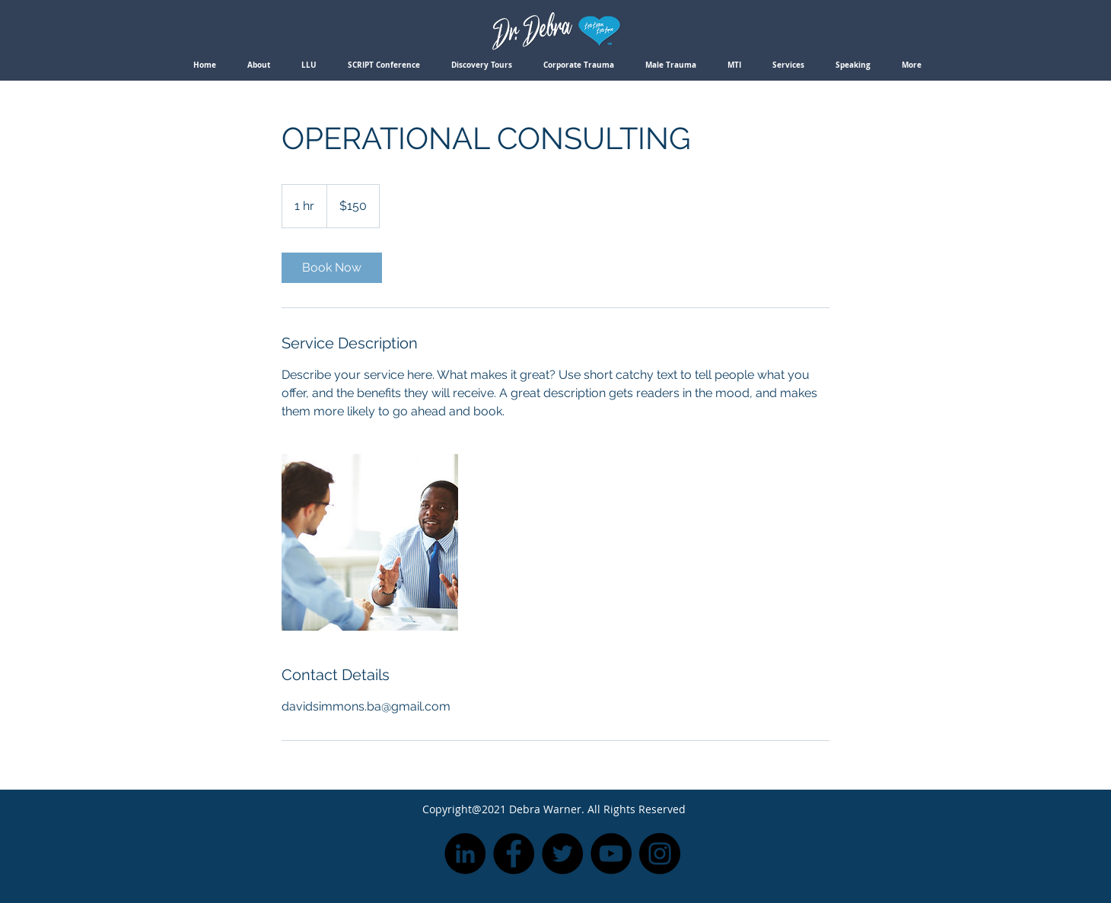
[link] (332, 268)
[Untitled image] (370, 542)
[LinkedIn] (464, 853)
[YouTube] (611, 853)
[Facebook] (513, 853)
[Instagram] (659, 853)
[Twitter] (562, 853)
